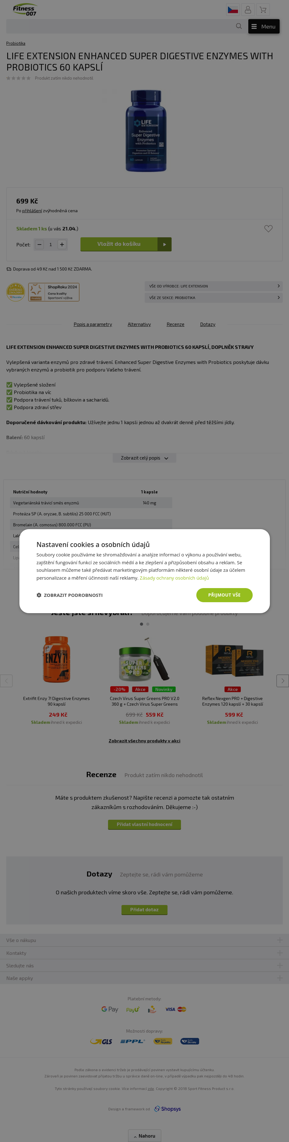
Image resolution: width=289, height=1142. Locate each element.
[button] (70, 595)
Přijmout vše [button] (224, 595)
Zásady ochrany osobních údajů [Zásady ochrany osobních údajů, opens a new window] (174, 578)
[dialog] (144, 571)
